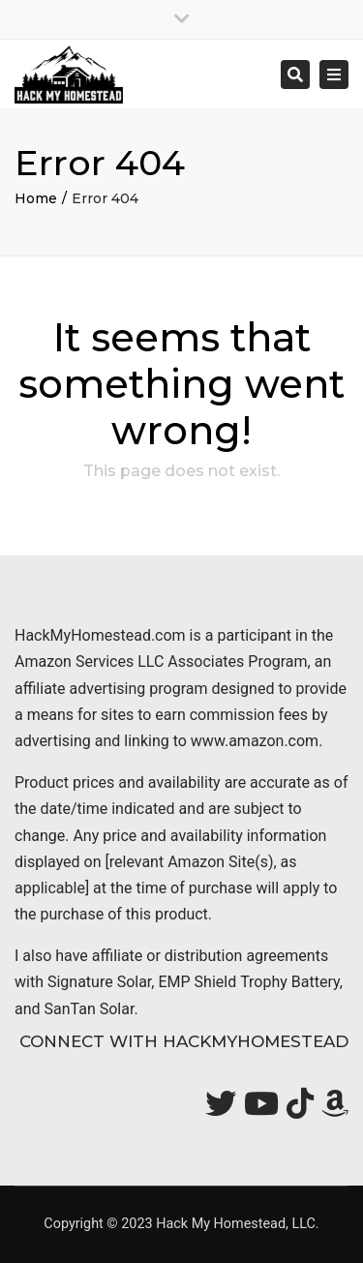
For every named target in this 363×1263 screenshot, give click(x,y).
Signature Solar (99, 982)
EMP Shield (197, 982)
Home (36, 198)
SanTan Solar (90, 1009)
